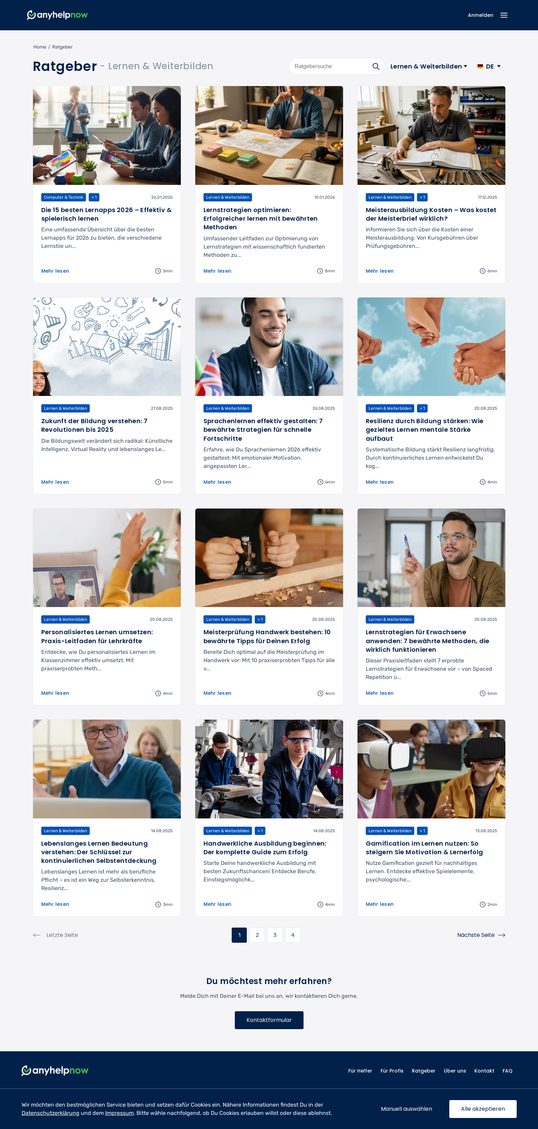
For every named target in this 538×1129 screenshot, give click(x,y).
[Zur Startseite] (57, 15)
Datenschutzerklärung (50, 1113)
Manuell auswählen (406, 1109)
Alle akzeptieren (483, 1109)
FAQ (508, 1070)
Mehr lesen (55, 271)
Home (39, 47)
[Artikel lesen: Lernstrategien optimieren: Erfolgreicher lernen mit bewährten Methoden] (269, 184)
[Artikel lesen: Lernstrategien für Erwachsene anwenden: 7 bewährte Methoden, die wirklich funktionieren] (431, 606)
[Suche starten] (377, 66)
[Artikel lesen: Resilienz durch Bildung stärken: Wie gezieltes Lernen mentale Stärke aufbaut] (431, 395)
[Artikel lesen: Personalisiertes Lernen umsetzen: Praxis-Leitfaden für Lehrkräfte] (107, 606)
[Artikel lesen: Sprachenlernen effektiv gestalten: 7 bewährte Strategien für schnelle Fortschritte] (269, 395)
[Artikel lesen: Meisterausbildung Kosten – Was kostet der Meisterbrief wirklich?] (431, 184)
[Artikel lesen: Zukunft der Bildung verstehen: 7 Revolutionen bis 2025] (107, 395)
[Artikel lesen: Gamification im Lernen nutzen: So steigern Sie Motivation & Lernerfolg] (431, 818)
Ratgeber (424, 1070)
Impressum (119, 1113)
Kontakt (484, 1070)
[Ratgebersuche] (329, 66)
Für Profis (392, 1070)
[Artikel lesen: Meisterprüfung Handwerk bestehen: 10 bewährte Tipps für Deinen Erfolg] (269, 606)
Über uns (455, 1070)
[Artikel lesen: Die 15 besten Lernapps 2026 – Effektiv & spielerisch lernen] (107, 184)
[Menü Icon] (504, 15)
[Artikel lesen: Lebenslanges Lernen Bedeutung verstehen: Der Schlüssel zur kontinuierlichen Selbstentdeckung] (107, 818)
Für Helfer (360, 1070)
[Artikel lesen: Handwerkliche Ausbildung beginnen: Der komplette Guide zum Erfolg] (269, 818)
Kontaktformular (269, 1020)
